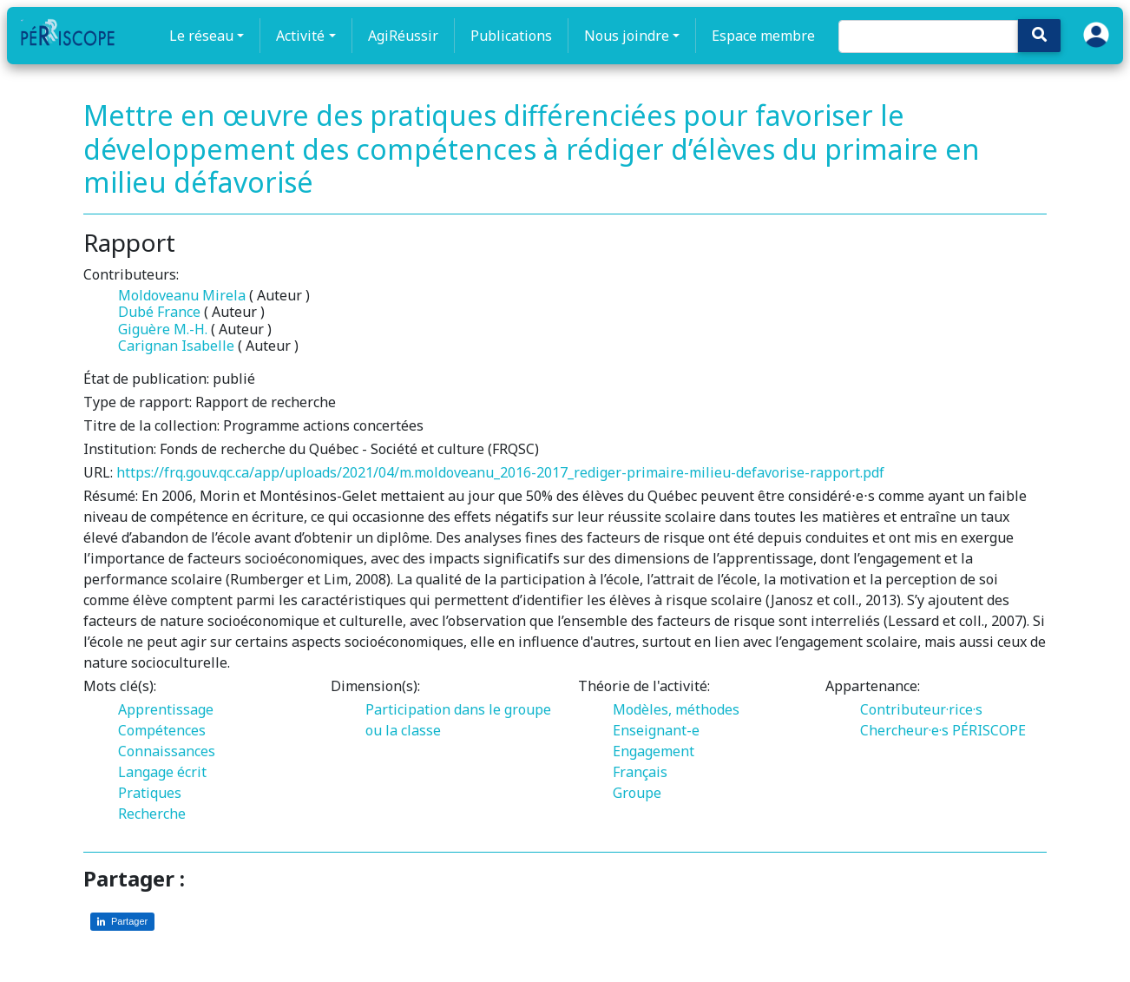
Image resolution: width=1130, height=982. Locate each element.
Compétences (162, 730)
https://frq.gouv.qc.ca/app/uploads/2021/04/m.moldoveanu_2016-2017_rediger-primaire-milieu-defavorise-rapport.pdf (500, 472)
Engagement (653, 751)
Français (640, 771)
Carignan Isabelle (176, 345)
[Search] (928, 36)
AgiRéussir (403, 35)
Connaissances (166, 751)
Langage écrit (162, 771)
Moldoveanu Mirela (182, 295)
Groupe (637, 792)
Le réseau (201, 35)
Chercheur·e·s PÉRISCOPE (943, 730)
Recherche (152, 813)
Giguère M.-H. (162, 329)
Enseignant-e (656, 730)
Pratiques (149, 792)
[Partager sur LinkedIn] (122, 922)
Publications (511, 35)
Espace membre (763, 35)
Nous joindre (626, 35)
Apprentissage (166, 709)
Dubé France (159, 311)
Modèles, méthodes (676, 709)
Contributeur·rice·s (921, 709)
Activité (300, 35)
